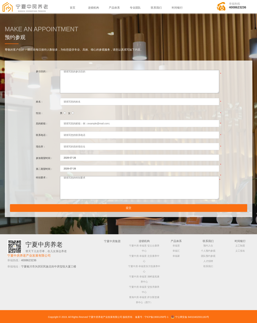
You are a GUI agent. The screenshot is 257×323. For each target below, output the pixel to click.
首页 (72, 7)
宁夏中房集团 (112, 240)
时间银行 (177, 7)
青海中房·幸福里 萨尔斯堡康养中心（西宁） (144, 299)
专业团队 (135, 7)
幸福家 (176, 255)
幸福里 (176, 244)
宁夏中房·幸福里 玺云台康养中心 (144, 247)
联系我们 (156, 7)
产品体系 (114, 7)
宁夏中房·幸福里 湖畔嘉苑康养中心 (144, 278)
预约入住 (208, 244)
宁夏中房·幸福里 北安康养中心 (144, 257)
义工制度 (240, 244)
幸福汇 (176, 249)
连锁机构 (93, 7)
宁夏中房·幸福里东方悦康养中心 (144, 268)
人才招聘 (208, 260)
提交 (128, 208)
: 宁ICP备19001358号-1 (155, 316)
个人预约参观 (208, 249)
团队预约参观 (208, 255)
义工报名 (240, 249)
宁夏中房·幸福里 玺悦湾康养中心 (144, 288)
